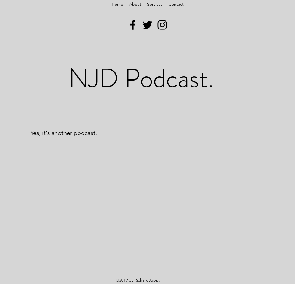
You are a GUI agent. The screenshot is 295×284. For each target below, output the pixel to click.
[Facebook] (132, 25)
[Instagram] (162, 25)
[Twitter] (147, 25)
